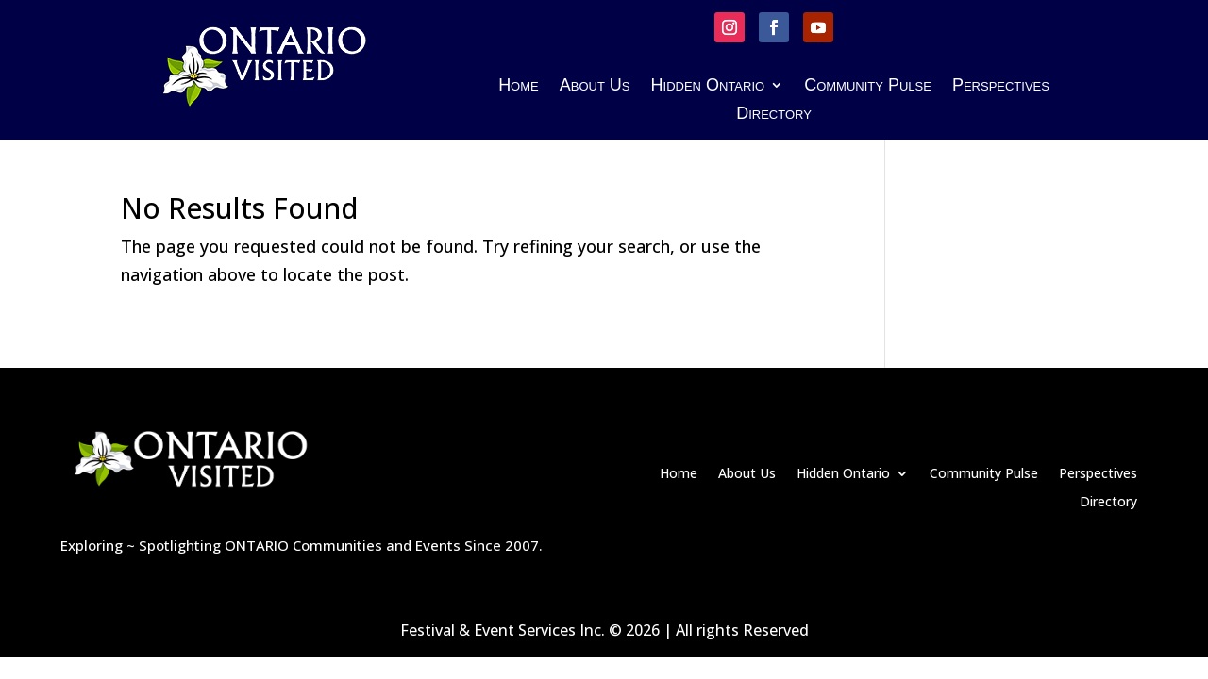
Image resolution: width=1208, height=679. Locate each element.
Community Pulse (867, 86)
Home (518, 86)
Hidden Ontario (708, 86)
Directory (774, 115)
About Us (595, 86)
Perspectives (1000, 86)
